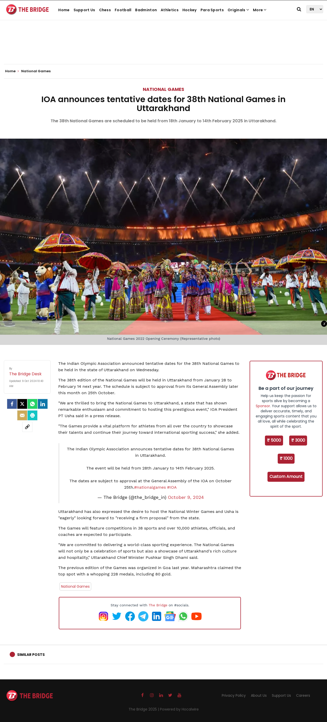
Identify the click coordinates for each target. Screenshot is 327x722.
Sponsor (263, 405)
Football (123, 10)
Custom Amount (286, 476)
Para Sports (212, 10)
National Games (163, 89)
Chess (105, 10)
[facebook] (12, 404)
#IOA (172, 487)
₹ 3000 (298, 440)
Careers (303, 695)
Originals (238, 10)
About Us (259, 695)
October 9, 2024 (186, 497)
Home (63, 10)
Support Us (84, 10)
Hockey (189, 10)
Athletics (170, 10)
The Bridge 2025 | (144, 709)
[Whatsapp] (32, 404)
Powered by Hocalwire (179, 709)
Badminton (146, 10)
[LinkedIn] (43, 404)
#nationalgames (150, 487)
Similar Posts (31, 654)
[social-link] (27, 427)
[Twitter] (22, 404)
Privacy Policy (234, 695)
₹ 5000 (274, 440)
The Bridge (158, 605)
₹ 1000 (286, 458)
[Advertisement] (163, 48)
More (260, 10)
